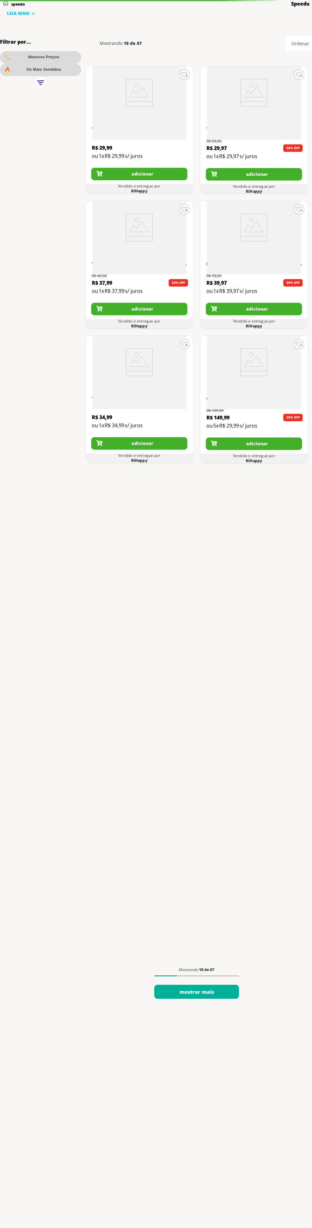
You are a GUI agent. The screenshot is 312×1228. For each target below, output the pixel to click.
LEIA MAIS (18, 13)
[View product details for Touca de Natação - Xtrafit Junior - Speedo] (139, 130)
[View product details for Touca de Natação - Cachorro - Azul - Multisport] (254, 130)
